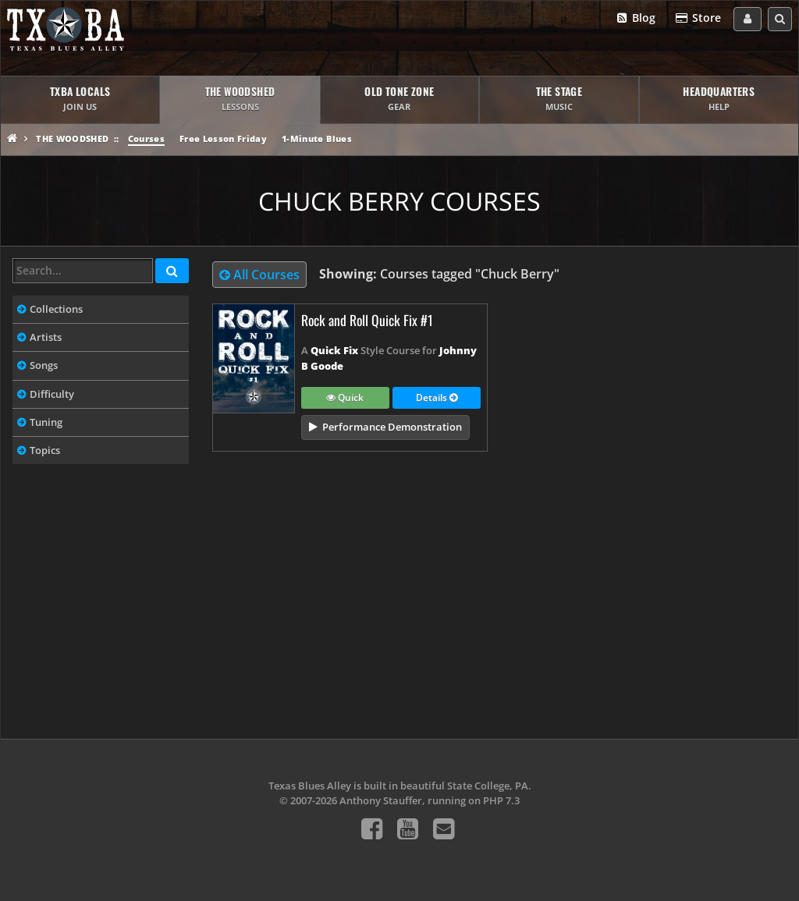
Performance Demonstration (392, 427)
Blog (635, 18)
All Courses (259, 274)
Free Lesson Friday (223, 138)
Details (436, 399)
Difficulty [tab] (52, 394)
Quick (345, 399)
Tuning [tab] (46, 422)
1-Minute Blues (317, 138)
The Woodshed (72, 138)
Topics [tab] (45, 450)
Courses (146, 138)
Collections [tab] (56, 309)
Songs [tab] (44, 365)
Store (697, 18)
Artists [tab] (46, 337)
